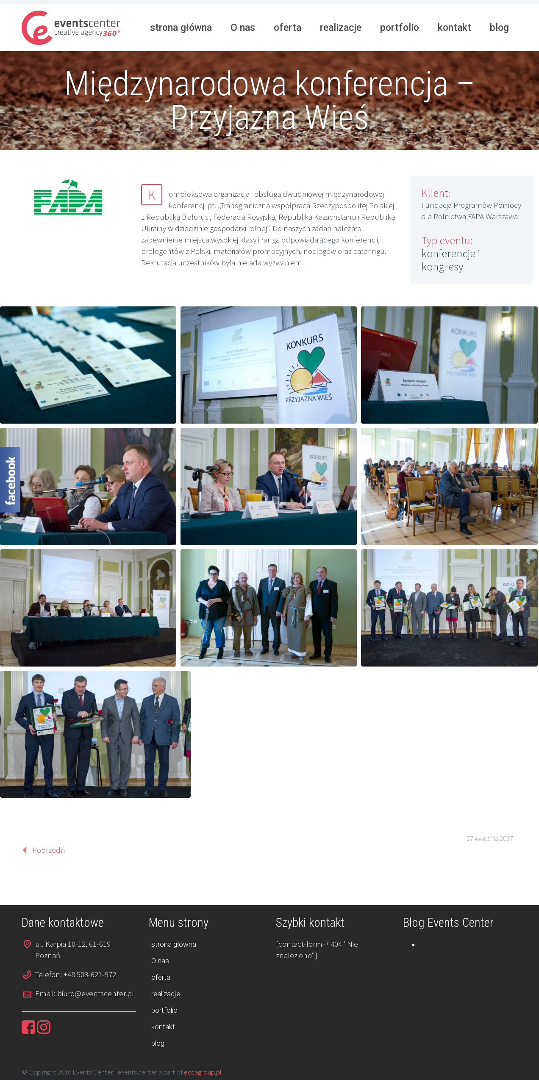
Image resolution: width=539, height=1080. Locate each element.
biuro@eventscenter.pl (95, 993)
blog (499, 27)
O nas (243, 27)
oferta (287, 27)
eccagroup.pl (203, 1072)
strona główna (181, 27)
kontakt (454, 27)
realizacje (340, 27)
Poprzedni (49, 850)
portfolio (399, 27)
